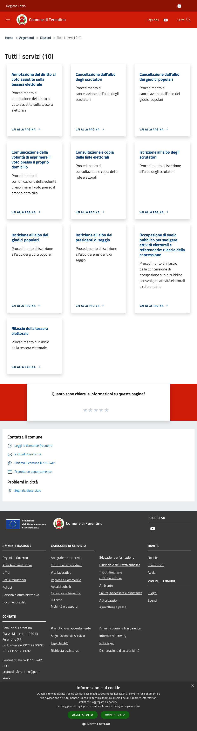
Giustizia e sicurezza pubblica (119, 564)
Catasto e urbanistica (66, 593)
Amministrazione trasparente (120, 628)
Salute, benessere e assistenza (120, 592)
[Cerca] (188, 19)
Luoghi (152, 592)
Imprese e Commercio (66, 579)
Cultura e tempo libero (66, 565)
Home (9, 37)
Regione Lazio (16, 5)
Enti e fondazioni (14, 579)
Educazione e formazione (116, 557)
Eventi (152, 600)
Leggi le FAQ (59, 643)
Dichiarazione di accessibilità (119, 650)
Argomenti (26, 37)
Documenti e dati (14, 602)
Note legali (106, 643)
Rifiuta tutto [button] (115, 714)
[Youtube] (164, 20)
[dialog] (98, 706)
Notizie (153, 557)
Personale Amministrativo (20, 594)
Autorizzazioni (109, 600)
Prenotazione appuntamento (71, 628)
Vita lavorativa (61, 572)
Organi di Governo (15, 557)
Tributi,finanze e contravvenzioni (110, 575)
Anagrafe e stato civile (66, 557)
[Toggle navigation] (8, 19)
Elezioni (45, 37)
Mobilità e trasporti (64, 606)
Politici (7, 587)
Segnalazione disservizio (68, 635)
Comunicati (156, 565)
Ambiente (106, 585)
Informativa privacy (113, 635)
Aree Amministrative (17, 565)
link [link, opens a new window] (138, 706)
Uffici (6, 572)
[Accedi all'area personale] (179, 6)
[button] (98, 724)
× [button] (192, 686)
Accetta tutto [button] (82, 715)
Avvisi (152, 572)
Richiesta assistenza (65, 650)
